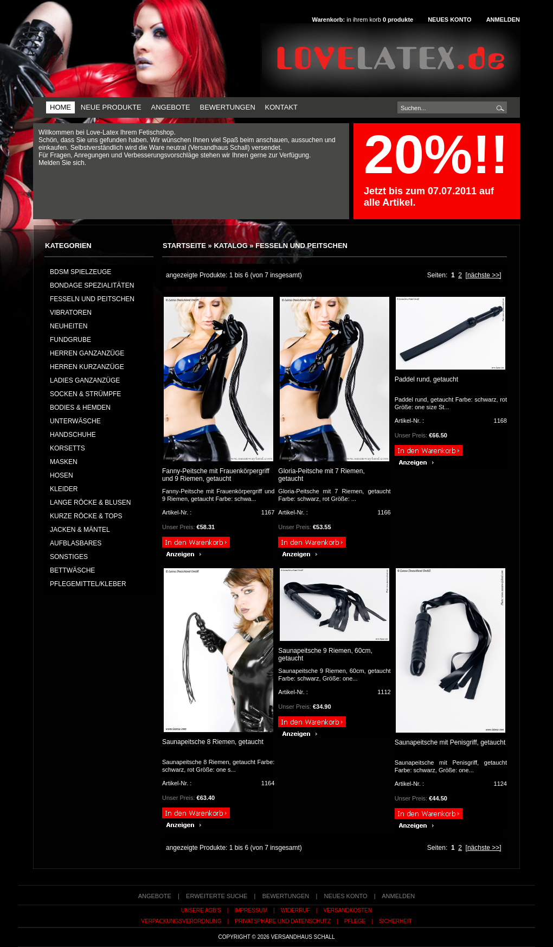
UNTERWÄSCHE (75, 421)
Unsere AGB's (201, 910)
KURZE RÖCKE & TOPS (86, 516)
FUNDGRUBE (70, 340)
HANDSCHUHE (73, 434)
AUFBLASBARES (75, 543)
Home (60, 107)
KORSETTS (67, 448)
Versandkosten (348, 910)
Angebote (170, 107)
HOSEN (61, 475)
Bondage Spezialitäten (92, 285)
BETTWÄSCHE (72, 570)
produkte (398, 19)
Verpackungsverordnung (181, 921)
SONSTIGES (69, 557)
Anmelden (503, 19)
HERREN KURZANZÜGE (87, 367)
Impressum (250, 910)
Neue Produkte (111, 107)
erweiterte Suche (216, 896)
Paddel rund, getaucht (426, 379)
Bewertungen (227, 107)
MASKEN (64, 462)
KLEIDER (64, 489)
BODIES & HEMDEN (80, 407)
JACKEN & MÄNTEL (80, 529)
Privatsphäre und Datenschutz (283, 921)
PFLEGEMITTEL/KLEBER (88, 584)
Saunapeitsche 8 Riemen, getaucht (212, 742)
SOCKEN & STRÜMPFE (85, 394)
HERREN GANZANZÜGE (87, 353)
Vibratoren (71, 312)
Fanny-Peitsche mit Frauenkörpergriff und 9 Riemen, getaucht (215, 474)
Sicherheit (395, 921)
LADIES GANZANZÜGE (85, 380)
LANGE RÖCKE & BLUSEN (90, 502)
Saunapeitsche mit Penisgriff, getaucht (450, 742)
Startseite (184, 245)
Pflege (354, 921)
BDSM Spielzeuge (80, 272)
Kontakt (281, 107)
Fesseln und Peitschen (301, 245)
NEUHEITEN (68, 326)
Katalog (230, 245)
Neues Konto (449, 19)
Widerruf (295, 910)
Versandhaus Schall (303, 937)
